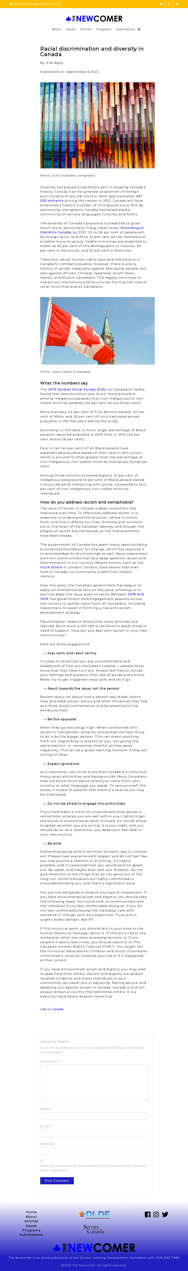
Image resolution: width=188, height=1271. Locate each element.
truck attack (51, 567)
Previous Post (50, 1025)
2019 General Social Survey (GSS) (77, 389)
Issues (71, 29)
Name (46, 1109)
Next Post (140, 1025)
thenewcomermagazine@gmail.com (35, 4)
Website (47, 1144)
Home (31, 1212)
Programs (104, 29)
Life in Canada (52, 1009)
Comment (50, 1061)
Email (46, 1126)
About (56, 29)
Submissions (125, 29)
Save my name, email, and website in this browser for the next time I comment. (93, 1168)
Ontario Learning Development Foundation (113, 1257)
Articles (86, 29)
